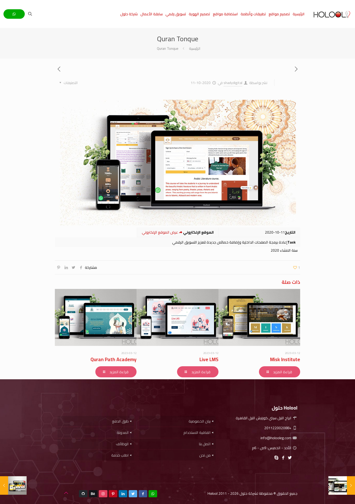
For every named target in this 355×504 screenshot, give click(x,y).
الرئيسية (194, 48)
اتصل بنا (205, 443)
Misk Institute (285, 359)
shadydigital (233, 82)
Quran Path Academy (113, 359)
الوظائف (122, 443)
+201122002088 (280, 427)
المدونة (123, 432)
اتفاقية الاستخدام (197, 432)
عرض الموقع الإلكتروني (162, 232)
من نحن (205, 455)
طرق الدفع (120, 421)
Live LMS (208, 359)
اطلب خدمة (120, 455)
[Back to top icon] (66, 493)
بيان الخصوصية (200, 421)
